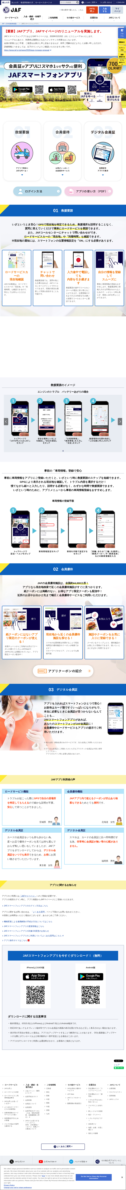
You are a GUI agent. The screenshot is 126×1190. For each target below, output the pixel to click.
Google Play (22, 90)
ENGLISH (121, 2)
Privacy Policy (9, 1185)
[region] (63, 1177)
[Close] (122, 1177)
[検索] (77, 2)
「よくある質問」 (39, 912)
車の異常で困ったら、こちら (72, 10)
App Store (57, 90)
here (43, 1176)
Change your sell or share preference (18, 1187)
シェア (117, 1065)
